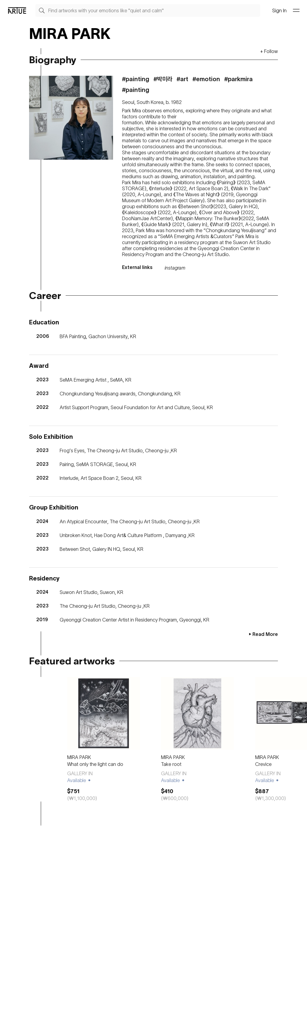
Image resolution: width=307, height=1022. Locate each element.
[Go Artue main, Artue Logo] (17, 10)
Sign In (279, 10)
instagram (175, 267)
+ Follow (269, 51)
